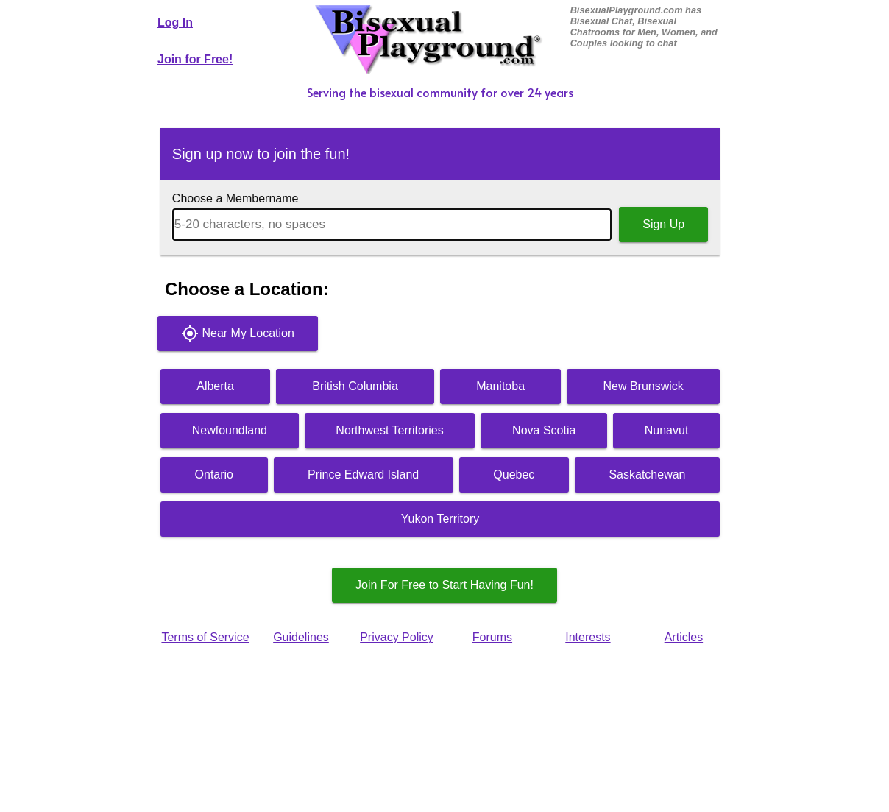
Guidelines (301, 637)
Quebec (513, 474)
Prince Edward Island (363, 474)
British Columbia (354, 386)
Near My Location (237, 333)
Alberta (215, 386)
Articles (684, 637)
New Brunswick (643, 386)
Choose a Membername (235, 198)
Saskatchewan (647, 474)
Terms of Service (205, 637)
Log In (175, 22)
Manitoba (500, 386)
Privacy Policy (396, 637)
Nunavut (667, 430)
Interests (587, 637)
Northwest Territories (389, 430)
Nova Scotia (543, 430)
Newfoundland (229, 430)
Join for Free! (195, 59)
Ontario (214, 474)
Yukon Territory (440, 518)
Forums (492, 637)
